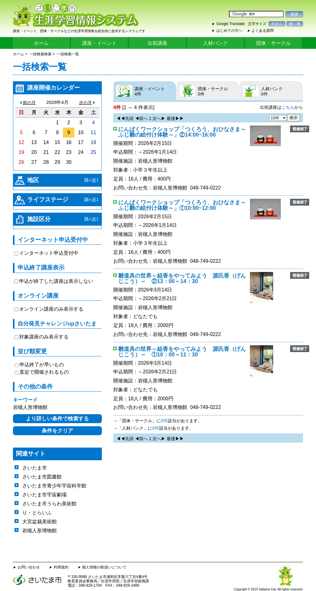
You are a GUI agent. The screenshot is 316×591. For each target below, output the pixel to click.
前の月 (29, 102)
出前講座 (157, 43)
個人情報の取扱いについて (104, 567)
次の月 (85, 102)
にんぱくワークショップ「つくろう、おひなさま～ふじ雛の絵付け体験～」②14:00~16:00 (182, 132)
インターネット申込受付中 (48, 253)
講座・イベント (99, 43)
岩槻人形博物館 (155, 161)
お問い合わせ (29, 567)
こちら (287, 107)
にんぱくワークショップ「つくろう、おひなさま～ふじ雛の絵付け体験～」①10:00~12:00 (182, 205)
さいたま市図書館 (42, 476)
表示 (293, 117)
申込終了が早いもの (41, 364)
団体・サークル (273, 43)
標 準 (294, 24)
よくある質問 (263, 30)
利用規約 (61, 567)
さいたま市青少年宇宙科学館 (54, 485)
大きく (276, 24)
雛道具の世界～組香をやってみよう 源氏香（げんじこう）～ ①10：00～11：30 (182, 352)
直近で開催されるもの (44, 372)
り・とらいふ (37, 512)
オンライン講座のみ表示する (51, 309)
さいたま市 (34, 467)
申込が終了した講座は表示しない (56, 281)
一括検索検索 (40, 54)
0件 (164, 420)
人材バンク (215, 43)
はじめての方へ (229, 30)
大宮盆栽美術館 (39, 521)
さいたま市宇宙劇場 (44, 494)
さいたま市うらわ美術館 (49, 503)
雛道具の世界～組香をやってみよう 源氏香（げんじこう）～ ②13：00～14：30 (182, 278)
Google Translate (230, 24)
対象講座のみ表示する (44, 336)
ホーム (41, 43)
